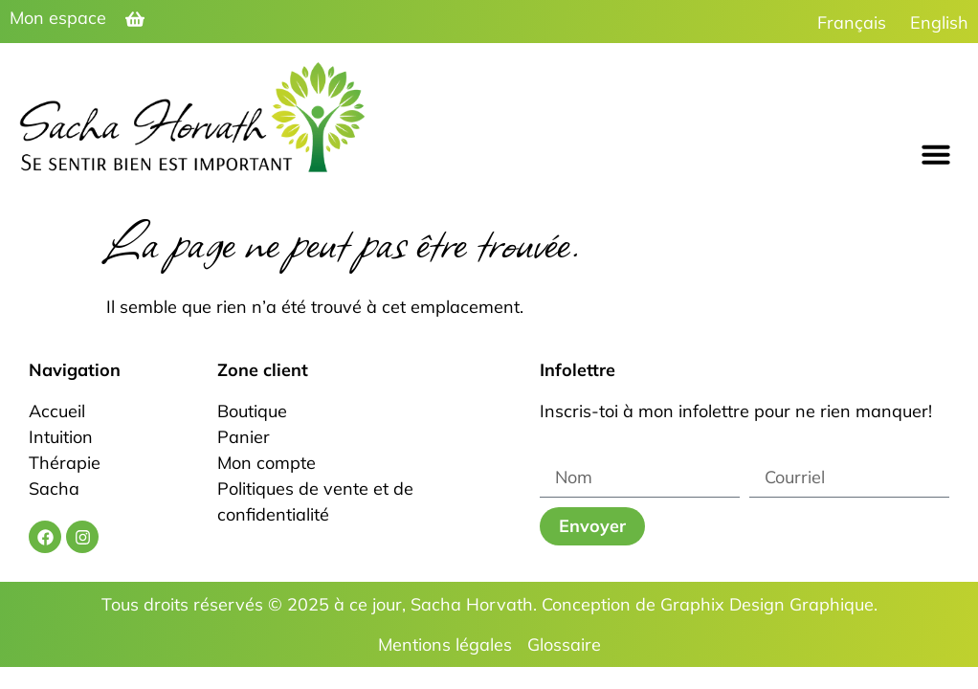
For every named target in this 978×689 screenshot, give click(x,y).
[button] (936, 154)
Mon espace (58, 18)
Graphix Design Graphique (767, 604)
